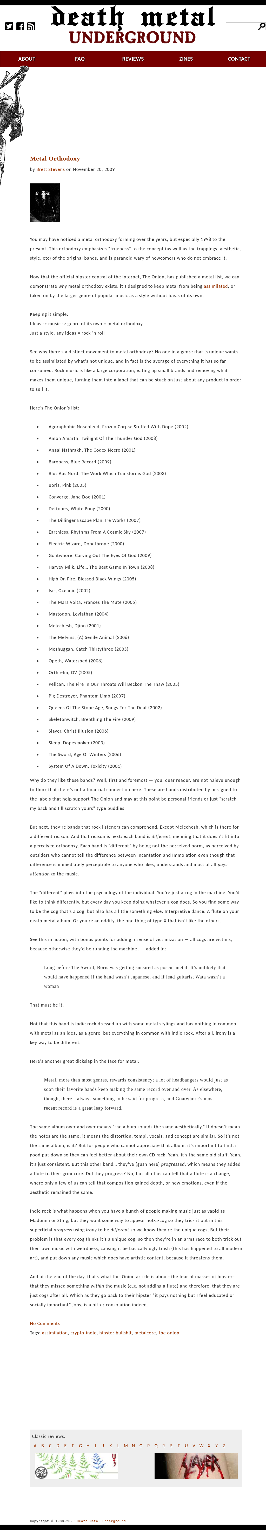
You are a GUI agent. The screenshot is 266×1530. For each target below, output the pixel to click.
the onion (169, 1333)
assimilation (55, 1333)
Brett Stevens (50, 169)
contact (239, 58)
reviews (133, 58)
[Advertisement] (139, 111)
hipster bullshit (115, 1333)
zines (186, 58)
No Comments (45, 1323)
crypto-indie (83, 1333)
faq (80, 58)
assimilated (216, 286)
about (26, 58)
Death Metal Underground (101, 1521)
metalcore (145, 1333)
